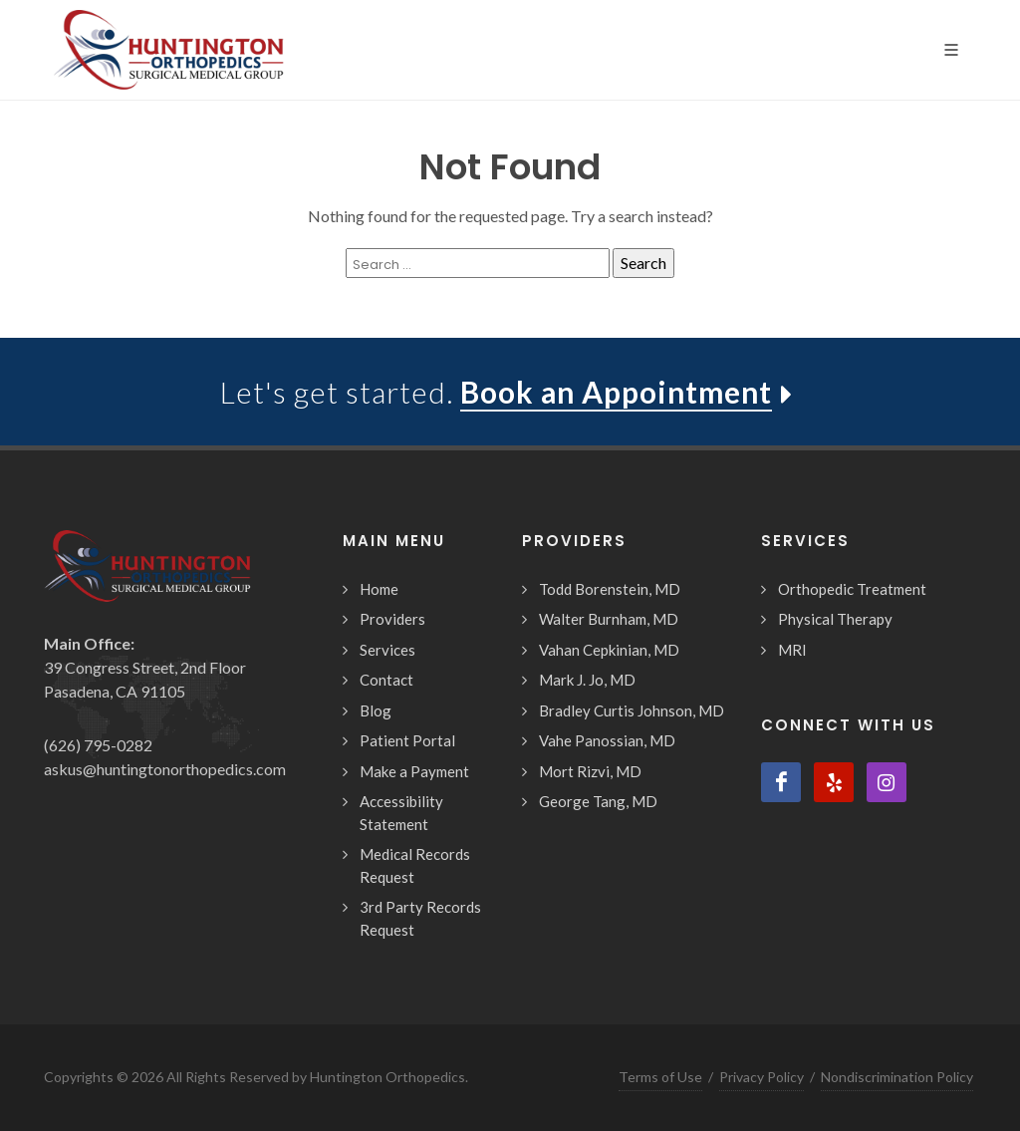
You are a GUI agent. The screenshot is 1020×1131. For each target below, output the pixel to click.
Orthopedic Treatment (852, 589)
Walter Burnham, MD (608, 619)
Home (379, 589)
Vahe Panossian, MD (607, 740)
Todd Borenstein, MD (609, 589)
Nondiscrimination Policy (897, 1076)
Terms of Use (660, 1076)
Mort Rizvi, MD (590, 771)
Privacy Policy (761, 1076)
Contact (386, 680)
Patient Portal (407, 740)
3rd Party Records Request (420, 918)
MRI (792, 650)
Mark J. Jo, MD (587, 680)
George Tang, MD (598, 801)
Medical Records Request (415, 865)
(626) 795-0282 (98, 744)
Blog (375, 710)
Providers (392, 619)
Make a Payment (414, 771)
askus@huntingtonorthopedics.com (165, 768)
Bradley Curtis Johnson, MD (631, 710)
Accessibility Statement (401, 812)
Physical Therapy (835, 619)
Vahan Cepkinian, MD (609, 650)
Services (387, 650)
